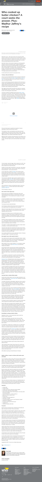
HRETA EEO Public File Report (36, 469)
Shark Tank (11, 179)
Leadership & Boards (26, 469)
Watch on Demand (17, 469)
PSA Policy (33, 471)
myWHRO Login (32, 1)
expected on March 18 (5, 187)
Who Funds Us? (26, 474)
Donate (38, 1)
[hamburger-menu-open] (2, 1)
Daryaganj (14, 171)
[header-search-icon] (29, 1)
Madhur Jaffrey (21, 92)
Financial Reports (26, 470)
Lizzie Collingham (16, 288)
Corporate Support (26, 471)
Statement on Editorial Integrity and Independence (27, 473)
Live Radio (16, 470)
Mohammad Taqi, (4, 259)
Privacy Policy (34, 470)
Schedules (16, 471)
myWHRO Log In (17, 474)
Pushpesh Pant (13, 328)
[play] (2, 4)
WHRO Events (17, 472)
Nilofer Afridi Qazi (15, 244)
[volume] (4, 4)
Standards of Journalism (27, 472)
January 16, (7, 186)
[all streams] (38, 4)
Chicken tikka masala (14, 278)
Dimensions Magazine (18, 473)
